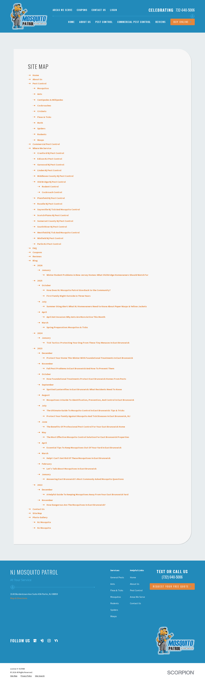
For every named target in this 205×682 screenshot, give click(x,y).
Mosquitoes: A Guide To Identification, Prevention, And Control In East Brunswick (90, 399)
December (47, 353)
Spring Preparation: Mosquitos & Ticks (67, 327)
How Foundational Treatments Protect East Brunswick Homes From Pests (86, 378)
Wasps (40, 140)
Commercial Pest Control (46, 144)
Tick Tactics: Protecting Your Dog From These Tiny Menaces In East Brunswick (88, 342)
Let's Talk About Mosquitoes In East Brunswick (72, 468)
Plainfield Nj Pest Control (51, 198)
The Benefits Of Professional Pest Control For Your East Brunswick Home (86, 426)
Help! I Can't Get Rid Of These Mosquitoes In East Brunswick (78, 458)
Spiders (41, 128)
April (44, 312)
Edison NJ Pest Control (49, 158)
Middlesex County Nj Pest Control (55, 176)
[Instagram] (49, 640)
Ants (39, 94)
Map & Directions (18, 598)
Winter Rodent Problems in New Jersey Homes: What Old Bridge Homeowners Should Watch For (97, 274)
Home (36, 75)
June (44, 421)
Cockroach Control (52, 192)
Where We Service (42, 148)
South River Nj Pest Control (52, 226)
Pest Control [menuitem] (104, 22)
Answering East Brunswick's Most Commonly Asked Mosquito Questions (85, 479)
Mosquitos (43, 88)
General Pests (117, 577)
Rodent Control (50, 186)
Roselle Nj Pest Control (49, 203)
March (45, 322)
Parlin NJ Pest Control (49, 243)
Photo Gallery (40, 517)
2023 (39, 348)
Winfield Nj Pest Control (50, 238)
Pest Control (39, 83)
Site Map (37, 513)
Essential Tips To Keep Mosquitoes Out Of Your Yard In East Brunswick (84, 447)
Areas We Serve (63, 10)
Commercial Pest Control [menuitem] (134, 22)
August (46, 395)
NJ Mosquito (44, 522)
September (48, 384)
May (44, 432)
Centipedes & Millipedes (50, 99)
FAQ (35, 248)
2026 (39, 265)
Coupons (82, 10)
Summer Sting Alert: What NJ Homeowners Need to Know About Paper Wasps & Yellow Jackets (97, 306)
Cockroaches (44, 105)
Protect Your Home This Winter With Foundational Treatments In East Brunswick (90, 357)
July (44, 301)
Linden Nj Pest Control (49, 170)
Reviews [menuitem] (160, 22)
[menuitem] (13, 676)
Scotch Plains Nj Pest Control (53, 215)
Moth (40, 122)
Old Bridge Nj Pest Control (51, 181)
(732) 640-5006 (172, 577)
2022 (39, 484)
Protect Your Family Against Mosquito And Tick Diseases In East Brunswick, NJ (88, 416)
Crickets (41, 111)
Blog (35, 260)
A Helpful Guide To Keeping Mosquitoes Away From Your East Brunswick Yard (87, 494)
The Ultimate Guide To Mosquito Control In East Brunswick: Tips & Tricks (85, 410)
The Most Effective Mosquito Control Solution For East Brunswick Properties (88, 437)
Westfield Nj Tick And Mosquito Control (58, 232)
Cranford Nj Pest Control (50, 153)
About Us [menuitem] (85, 22)
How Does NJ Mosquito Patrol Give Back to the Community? (79, 290)
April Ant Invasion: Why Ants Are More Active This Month (76, 316)
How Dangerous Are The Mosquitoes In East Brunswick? (76, 504)
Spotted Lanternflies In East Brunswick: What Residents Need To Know (84, 389)
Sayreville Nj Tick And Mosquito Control (58, 209)
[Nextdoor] (56, 640)
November (47, 363)
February (47, 463)
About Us (37, 79)
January (46, 270)
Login (113, 10)
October (46, 285)
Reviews (37, 256)
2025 (39, 280)
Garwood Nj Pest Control (50, 164)
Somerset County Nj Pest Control (55, 221)
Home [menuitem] (71, 22)
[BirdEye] (42, 640)
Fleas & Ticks (44, 117)
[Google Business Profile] (35, 640)
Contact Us (99, 10)
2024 (39, 333)
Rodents (41, 134)
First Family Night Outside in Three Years (69, 295)
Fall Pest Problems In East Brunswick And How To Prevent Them (80, 368)
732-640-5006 (185, 10)
